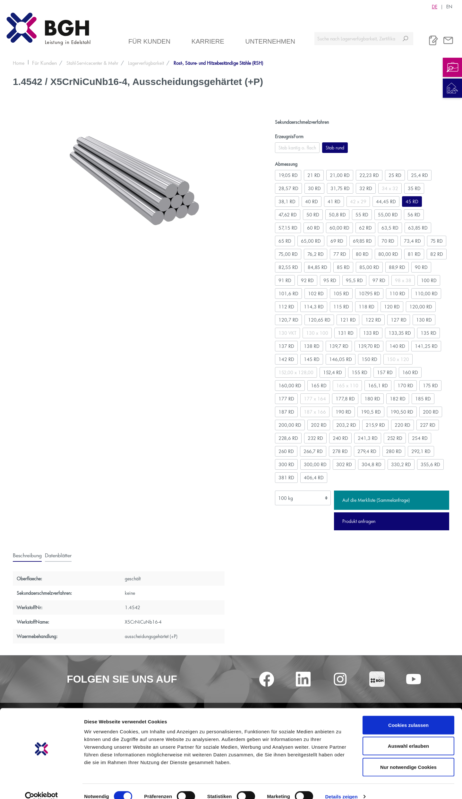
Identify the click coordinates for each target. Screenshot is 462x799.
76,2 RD (315, 254)
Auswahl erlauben (408, 736)
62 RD (365, 228)
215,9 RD (375, 425)
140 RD (397, 346)
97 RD (378, 280)
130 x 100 (317, 333)
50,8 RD (337, 215)
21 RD (313, 175)
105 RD (341, 293)
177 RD (286, 399)
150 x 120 (398, 359)
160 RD (410, 372)
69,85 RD (362, 241)
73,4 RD (412, 241)
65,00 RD (311, 241)
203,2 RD (346, 425)
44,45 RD (386, 201)
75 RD (437, 241)
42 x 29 (358, 201)
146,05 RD (340, 359)
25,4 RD (419, 175)
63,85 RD (418, 228)
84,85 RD (317, 267)
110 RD (397, 293)
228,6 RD (288, 438)
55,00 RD (388, 215)
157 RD (385, 372)
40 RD (311, 201)
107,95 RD (369, 293)
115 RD (341, 307)
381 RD (286, 478)
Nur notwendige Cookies (408, 757)
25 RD (395, 175)
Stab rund (335, 148)
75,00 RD (288, 254)
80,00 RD (388, 254)
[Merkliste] (433, 40)
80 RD (362, 254)
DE (434, 6)
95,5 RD (354, 280)
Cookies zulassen (408, 715)
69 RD (336, 241)
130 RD (424, 320)
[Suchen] (405, 38)
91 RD (284, 280)
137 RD (286, 346)
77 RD (339, 254)
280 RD (394, 451)
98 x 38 (403, 280)
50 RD (312, 215)
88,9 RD (397, 267)
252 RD (394, 438)
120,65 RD (319, 320)
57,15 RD (287, 228)
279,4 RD (366, 451)
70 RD (387, 241)
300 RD (286, 464)
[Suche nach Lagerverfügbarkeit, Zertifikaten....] (356, 38)
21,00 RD (340, 175)
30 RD (314, 188)
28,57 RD (288, 188)
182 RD (398, 399)
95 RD (329, 280)
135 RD (428, 333)
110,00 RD (426, 293)
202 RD (319, 425)
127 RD (398, 320)
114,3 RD (314, 307)
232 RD (315, 438)
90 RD (421, 267)
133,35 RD (400, 333)
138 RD (312, 346)
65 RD (284, 241)
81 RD (414, 254)
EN (449, 6)
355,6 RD (430, 464)
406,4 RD (314, 478)
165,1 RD (378, 386)
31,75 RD (340, 188)
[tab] (27, 555)
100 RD (429, 280)
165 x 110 (347, 386)
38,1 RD (286, 201)
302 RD (344, 464)
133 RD (371, 333)
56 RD (413, 215)
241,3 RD (368, 438)
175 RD (430, 386)
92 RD (307, 280)
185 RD (423, 399)
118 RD (366, 307)
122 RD (373, 320)
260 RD (286, 451)
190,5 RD (371, 412)
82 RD (436, 254)
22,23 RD (369, 175)
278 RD (340, 451)
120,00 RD (420, 307)
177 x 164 (315, 399)
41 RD (334, 201)
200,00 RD (289, 425)
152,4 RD (332, 372)
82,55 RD (288, 267)
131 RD (346, 333)
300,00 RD (315, 464)
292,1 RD (421, 451)
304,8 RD (371, 464)
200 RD (431, 412)
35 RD (414, 188)
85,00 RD (369, 267)
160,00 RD (289, 386)
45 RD (412, 201)
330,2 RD (401, 464)
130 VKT (287, 333)
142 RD (286, 359)
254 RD (420, 438)
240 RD (340, 438)
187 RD (286, 412)
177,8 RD (345, 399)
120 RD (392, 307)
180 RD (372, 399)
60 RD (313, 228)
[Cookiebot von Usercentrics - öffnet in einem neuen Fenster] (41, 786)
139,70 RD (369, 346)
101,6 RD (288, 293)
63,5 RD (389, 228)
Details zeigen (341, 786)
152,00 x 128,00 (295, 372)
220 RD (402, 425)
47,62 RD (287, 215)
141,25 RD (426, 346)
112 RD (286, 307)
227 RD (427, 425)
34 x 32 (390, 188)
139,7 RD (338, 346)
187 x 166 (315, 412)
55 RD (361, 215)
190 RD (343, 412)
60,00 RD (339, 228)
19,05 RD (288, 175)
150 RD (369, 359)
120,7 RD (288, 320)
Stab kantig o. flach (297, 148)
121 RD (348, 320)
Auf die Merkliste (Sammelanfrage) (376, 500)
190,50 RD (401, 412)
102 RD (316, 293)
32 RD (365, 188)
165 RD (319, 386)
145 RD (312, 359)
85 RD (343, 267)
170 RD (405, 386)
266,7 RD (313, 451)
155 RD (359, 372)
